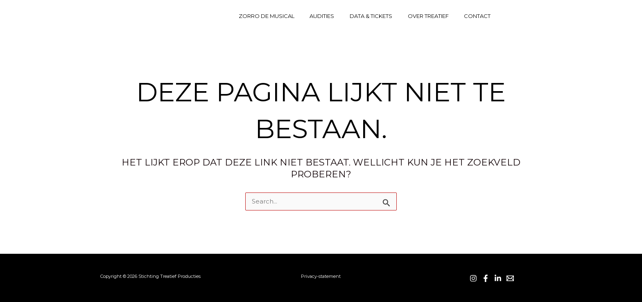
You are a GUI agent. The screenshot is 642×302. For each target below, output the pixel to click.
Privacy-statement (321, 276)
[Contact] (563, 16)
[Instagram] (510, 16)
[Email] (510, 278)
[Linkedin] (545, 16)
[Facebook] (527, 16)
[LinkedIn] (498, 278)
